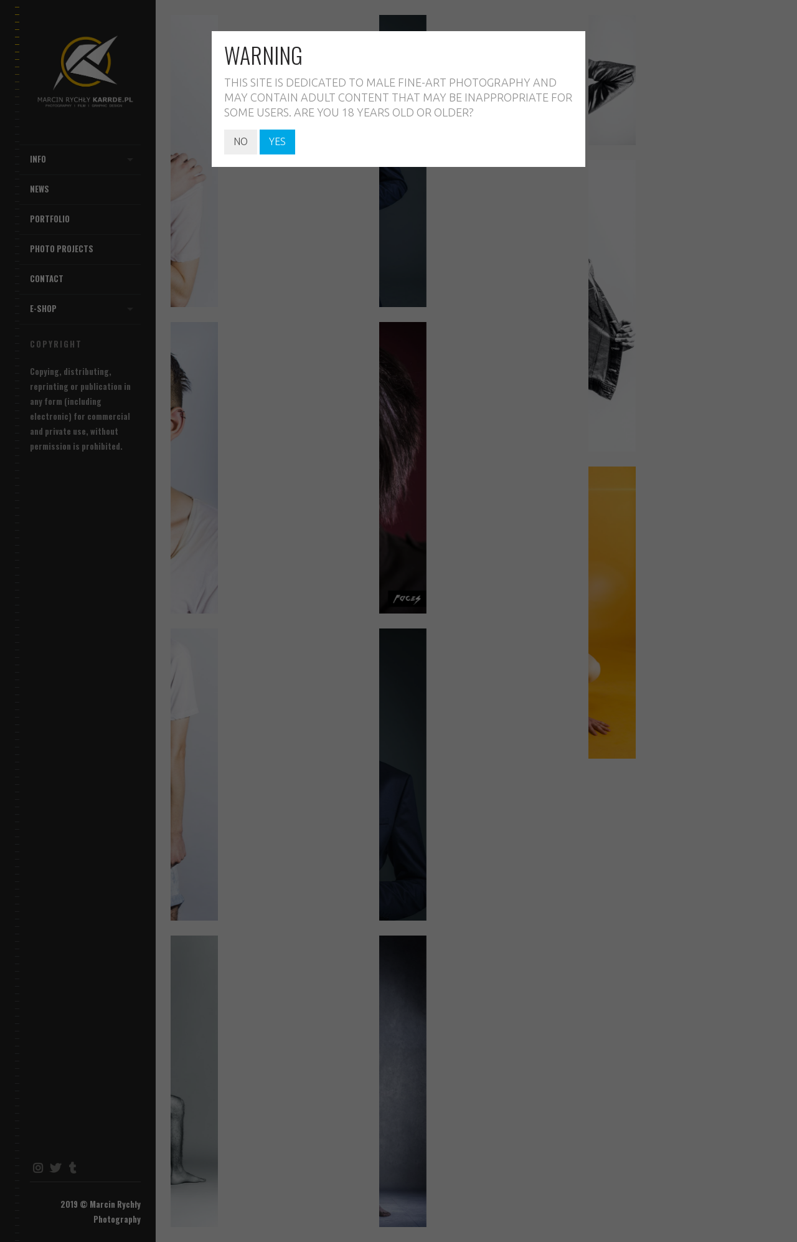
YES (277, 141)
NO (240, 141)
